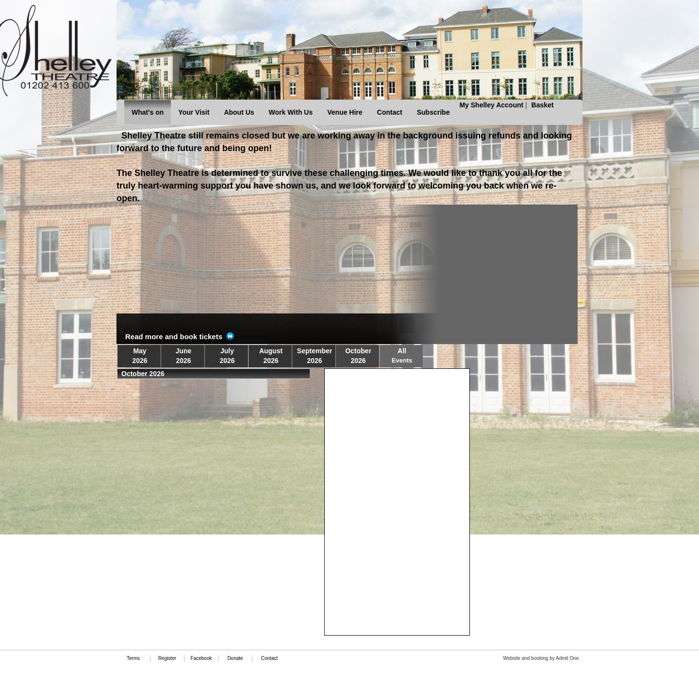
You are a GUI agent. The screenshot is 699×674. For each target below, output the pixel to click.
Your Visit (193, 112)
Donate (235, 658)
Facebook (201, 658)
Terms (133, 658)
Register (167, 658)
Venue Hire (344, 112)
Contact (389, 112)
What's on (148, 112)
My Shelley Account (491, 105)
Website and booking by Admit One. (541, 658)
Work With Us (291, 112)
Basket (543, 105)
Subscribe (433, 112)
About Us (239, 112)
